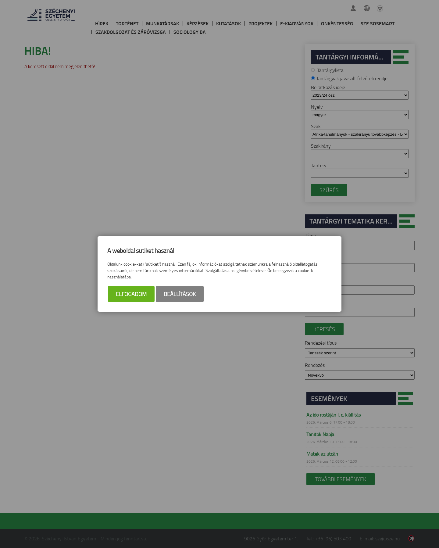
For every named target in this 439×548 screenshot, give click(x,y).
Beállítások (180, 294)
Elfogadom (131, 294)
